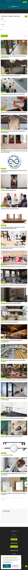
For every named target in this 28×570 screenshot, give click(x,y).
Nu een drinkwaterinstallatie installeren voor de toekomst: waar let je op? (13, 474)
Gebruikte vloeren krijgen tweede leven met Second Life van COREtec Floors (14, 171)
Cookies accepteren (7, 566)
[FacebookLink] (18, 1)
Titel (1, 29)
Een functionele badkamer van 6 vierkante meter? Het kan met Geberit (13, 494)
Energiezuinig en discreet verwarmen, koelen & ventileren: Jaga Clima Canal (13, 56)
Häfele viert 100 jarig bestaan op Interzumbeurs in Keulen (13, 266)
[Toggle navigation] (2, 11)
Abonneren (14, 546)
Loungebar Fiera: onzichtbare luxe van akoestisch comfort (13, 285)
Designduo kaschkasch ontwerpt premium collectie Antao (13, 112)
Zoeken (4, 35)
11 (9, 497)
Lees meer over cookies (7, 562)
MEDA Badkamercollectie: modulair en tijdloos (11, 303)
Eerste (6, 497)
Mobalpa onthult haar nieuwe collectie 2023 (10, 75)
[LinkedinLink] (19, 1)
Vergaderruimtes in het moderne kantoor (10, 208)
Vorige (2, 497)
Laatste (22, 497)
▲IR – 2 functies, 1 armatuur (7, 455)
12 (11, 497)
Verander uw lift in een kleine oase (8, 190)
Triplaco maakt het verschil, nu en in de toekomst (11, 436)
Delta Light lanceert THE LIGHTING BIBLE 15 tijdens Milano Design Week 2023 (13, 131)
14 (16, 497)
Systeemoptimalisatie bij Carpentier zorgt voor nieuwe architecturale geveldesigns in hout (13, 228)
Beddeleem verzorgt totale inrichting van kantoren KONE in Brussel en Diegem (13, 399)
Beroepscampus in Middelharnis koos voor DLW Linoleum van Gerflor (13, 361)
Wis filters (25, 35)
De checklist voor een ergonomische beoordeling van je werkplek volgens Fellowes (13, 247)
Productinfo (3, 73)
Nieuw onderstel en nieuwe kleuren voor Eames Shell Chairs (14, 380)
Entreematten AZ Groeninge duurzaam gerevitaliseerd (13, 418)
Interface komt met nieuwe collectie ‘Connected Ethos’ (13, 94)
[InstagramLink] (21, 1)
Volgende (3, 499)
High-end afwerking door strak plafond (9, 322)
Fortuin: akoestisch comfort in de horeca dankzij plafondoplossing (11, 341)
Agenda (14, 553)
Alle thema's (3, 24)
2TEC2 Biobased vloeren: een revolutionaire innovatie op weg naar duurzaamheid (14, 151)
